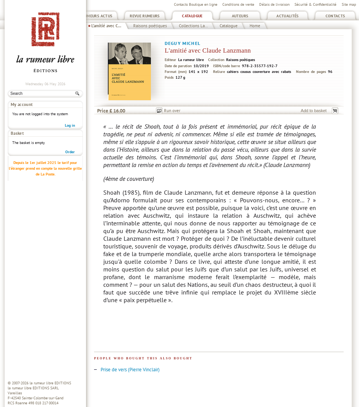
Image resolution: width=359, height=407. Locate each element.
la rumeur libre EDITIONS (50, 383)
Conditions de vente (238, 4)
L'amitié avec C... (106, 25)
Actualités (287, 15)
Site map (349, 4)
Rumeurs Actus (97, 15)
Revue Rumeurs (145, 15)
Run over (172, 110)
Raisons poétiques (150, 25)
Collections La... (193, 25)
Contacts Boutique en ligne (195, 4)
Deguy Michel (182, 43)
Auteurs (240, 15)
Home (255, 25)
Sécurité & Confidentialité (315, 4)
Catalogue (192, 15)
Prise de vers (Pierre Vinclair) (130, 369)
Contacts (335, 15)
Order (70, 138)
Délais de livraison (274, 4)
